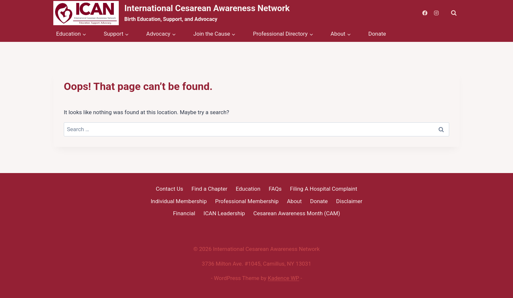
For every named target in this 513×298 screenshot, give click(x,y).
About (294, 201)
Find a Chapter (209, 188)
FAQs (275, 188)
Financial (184, 213)
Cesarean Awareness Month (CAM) (296, 213)
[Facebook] (425, 13)
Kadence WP (283, 278)
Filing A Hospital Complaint (323, 188)
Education (248, 188)
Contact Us (169, 188)
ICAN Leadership (224, 213)
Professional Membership (247, 201)
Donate (377, 33)
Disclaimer (349, 201)
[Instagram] (436, 13)
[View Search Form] (454, 13)
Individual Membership (178, 201)
